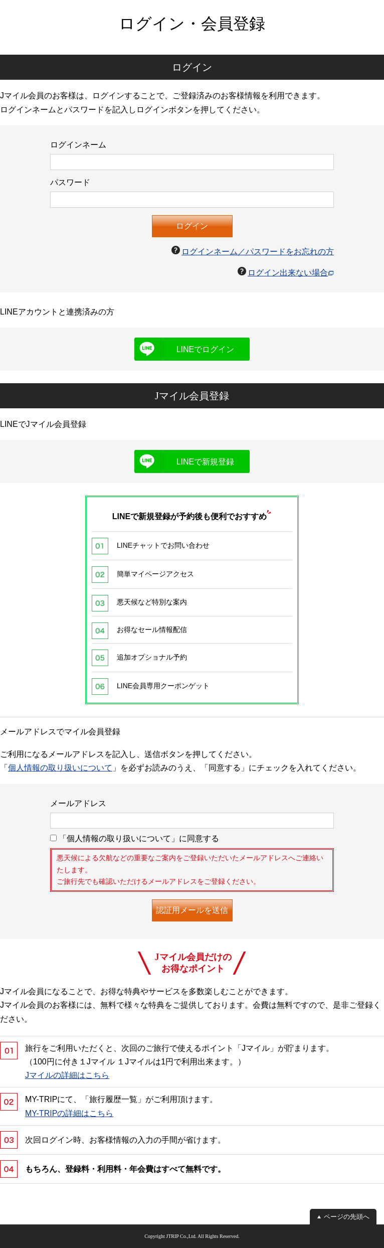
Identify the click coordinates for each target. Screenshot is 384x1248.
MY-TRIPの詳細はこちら (69, 1113)
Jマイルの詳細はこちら (67, 1075)
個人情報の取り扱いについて (60, 767)
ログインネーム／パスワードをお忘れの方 (257, 251)
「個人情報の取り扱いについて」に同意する (134, 838)
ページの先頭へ (346, 1216)
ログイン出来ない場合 (288, 272)
